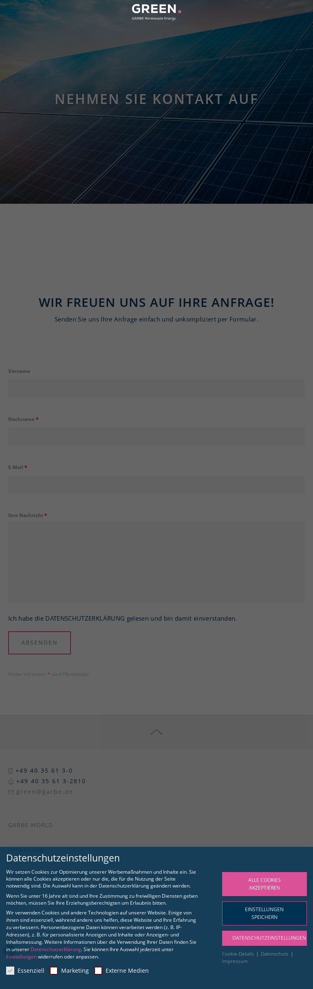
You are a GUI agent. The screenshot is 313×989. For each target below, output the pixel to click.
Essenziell (25, 970)
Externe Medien (121, 970)
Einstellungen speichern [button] (264, 913)
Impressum (235, 961)
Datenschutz (275, 953)
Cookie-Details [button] (238, 953)
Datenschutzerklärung (56, 949)
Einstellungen (21, 956)
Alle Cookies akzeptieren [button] (264, 884)
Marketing (69, 970)
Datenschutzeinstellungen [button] (269, 937)
